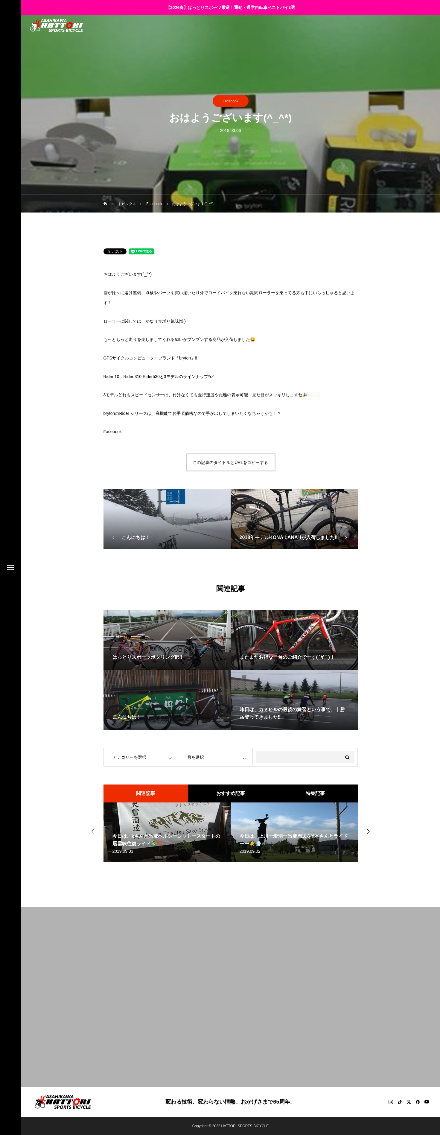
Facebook (230, 101)
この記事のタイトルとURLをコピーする (230, 462)
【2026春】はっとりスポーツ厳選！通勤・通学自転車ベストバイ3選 (230, 7)
